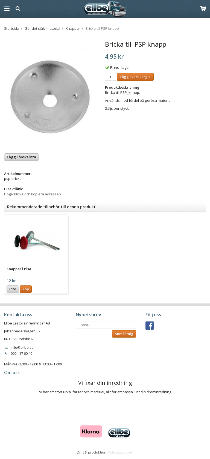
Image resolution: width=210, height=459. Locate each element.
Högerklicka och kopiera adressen (32, 194)
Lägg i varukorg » (135, 76)
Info (12, 289)
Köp (25, 289)
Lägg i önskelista (21, 156)
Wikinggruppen (120, 452)
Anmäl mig (124, 333)
